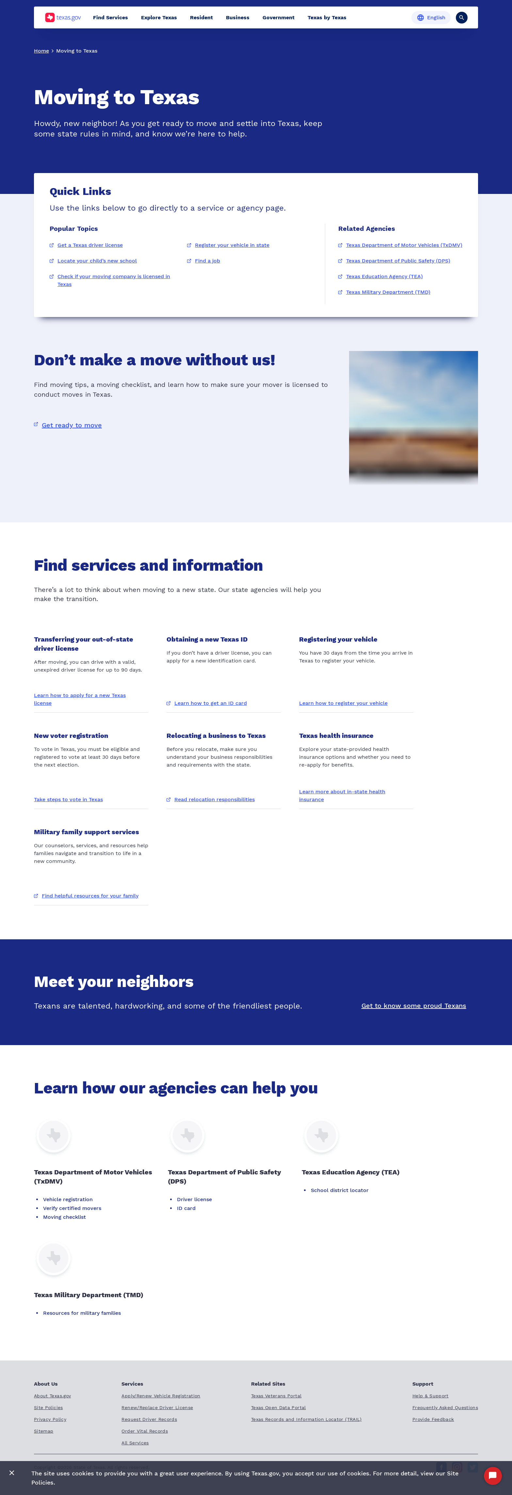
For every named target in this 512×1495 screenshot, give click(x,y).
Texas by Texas (327, 17)
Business (237, 17)
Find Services (110, 17)
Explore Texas (159, 17)
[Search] (462, 18)
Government (279, 17)
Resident (201, 17)
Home (41, 51)
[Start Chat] (493, 1476)
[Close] (12, 1473)
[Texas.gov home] (62, 17)
